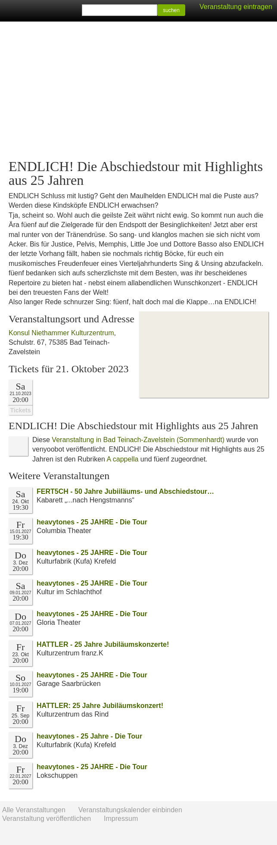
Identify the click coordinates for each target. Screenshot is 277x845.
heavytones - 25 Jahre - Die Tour (89, 736)
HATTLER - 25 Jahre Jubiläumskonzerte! (103, 644)
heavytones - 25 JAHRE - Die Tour (92, 522)
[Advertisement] (138, 90)
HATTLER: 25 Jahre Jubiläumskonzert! (100, 705)
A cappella (123, 459)
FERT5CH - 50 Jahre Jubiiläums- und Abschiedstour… (125, 491)
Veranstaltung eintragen (235, 6)
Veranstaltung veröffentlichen (46, 818)
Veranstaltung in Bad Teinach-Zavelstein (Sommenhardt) (138, 439)
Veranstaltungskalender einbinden (130, 810)
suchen (171, 10)
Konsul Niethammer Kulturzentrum (61, 333)
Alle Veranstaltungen (33, 810)
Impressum (121, 818)
